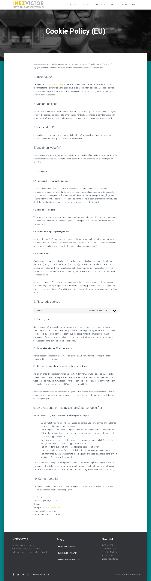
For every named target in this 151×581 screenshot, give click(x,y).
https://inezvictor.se (55, 84)
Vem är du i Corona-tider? (69, 560)
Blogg (135, 5)
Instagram (28, 574)
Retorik (74, 5)
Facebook (13, 574)
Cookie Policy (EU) (41, 575)
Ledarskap (100, 5)
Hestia (117, 575)
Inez (113, 5)
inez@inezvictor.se (110, 559)
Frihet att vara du (66, 547)
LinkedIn (23, 574)
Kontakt (124, 5)
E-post (18, 574)
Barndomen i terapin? (67, 553)
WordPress (135, 575)
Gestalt (87, 5)
